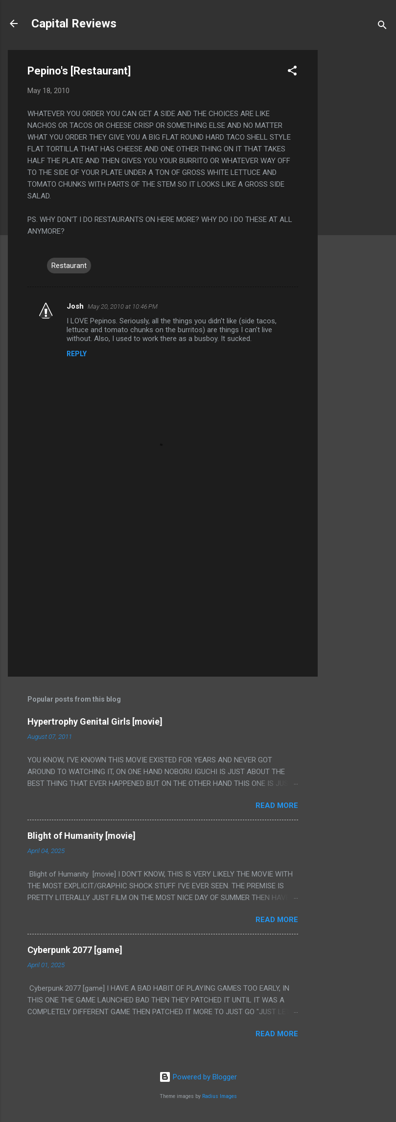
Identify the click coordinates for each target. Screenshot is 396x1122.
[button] (292, 72)
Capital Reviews (73, 23)
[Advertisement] (357, 197)
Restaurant (69, 265)
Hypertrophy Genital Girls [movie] (95, 721)
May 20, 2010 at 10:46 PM (123, 306)
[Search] (382, 27)
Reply (77, 354)
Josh (75, 306)
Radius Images (219, 1096)
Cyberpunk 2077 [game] (74, 950)
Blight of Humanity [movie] (81, 835)
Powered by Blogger (198, 1077)
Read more (277, 805)
